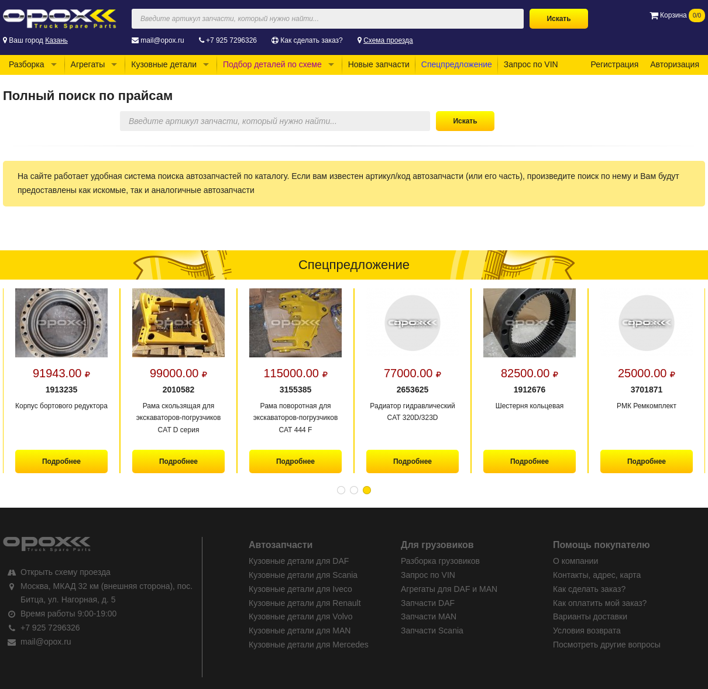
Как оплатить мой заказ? (600, 603)
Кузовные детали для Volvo (301, 616)
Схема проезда (388, 40)
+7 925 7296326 (231, 40)
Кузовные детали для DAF (299, 561)
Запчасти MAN (428, 616)
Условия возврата (587, 630)
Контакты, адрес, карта (597, 575)
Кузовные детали (164, 64)
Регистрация (614, 64)
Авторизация (674, 64)
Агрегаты (88, 64)
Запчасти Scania (432, 630)
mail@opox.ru (162, 40)
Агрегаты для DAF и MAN (449, 589)
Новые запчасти (379, 64)
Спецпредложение (456, 64)
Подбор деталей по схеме (272, 64)
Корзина (677, 15)
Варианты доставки (590, 616)
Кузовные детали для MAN (299, 630)
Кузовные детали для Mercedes (309, 644)
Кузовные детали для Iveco (300, 589)
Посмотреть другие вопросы (607, 644)
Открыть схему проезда (65, 572)
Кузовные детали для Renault (305, 603)
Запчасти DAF (428, 603)
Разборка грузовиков (440, 561)
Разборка (26, 64)
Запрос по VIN (531, 64)
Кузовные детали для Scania (303, 575)
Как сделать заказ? (311, 40)
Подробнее (61, 461)
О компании (575, 561)
